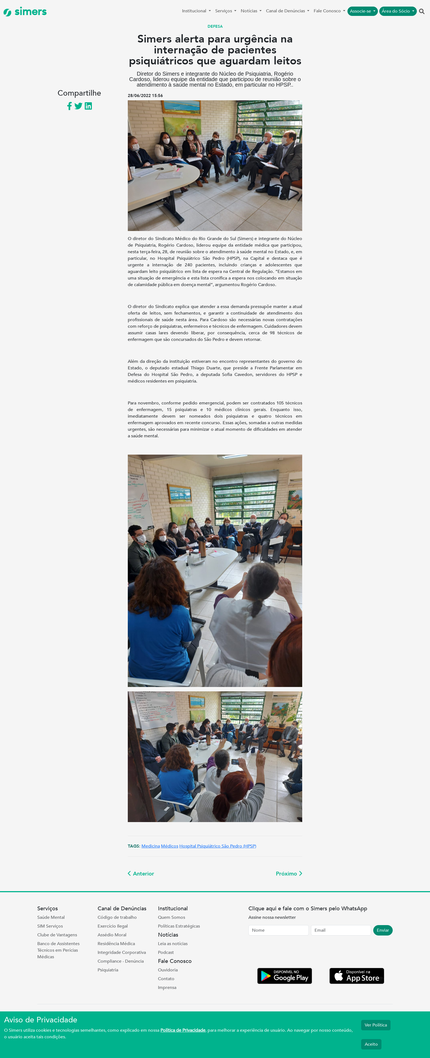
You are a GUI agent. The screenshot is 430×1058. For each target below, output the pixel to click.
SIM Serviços (50, 926)
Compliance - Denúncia (121, 961)
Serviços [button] (224, 11)
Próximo (289, 873)
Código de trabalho (117, 917)
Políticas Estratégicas (179, 926)
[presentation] (290, 952)
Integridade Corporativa (122, 952)
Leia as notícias (173, 944)
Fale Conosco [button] (328, 11)
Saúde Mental (51, 917)
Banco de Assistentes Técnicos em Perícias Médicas (58, 950)
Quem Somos (171, 917)
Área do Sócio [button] (396, 11)
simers (25, 11)
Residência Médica (116, 944)
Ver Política (376, 1025)
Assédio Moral (112, 935)
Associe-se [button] (361, 11)
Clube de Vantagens (57, 935)
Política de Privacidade (182, 1030)
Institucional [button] (194, 11)
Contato (166, 979)
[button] (422, 11)
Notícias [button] (249, 11)
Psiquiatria (108, 970)
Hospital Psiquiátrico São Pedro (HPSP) (217, 846)
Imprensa (167, 988)
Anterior (141, 873)
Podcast (166, 952)
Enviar (383, 930)
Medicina (151, 846)
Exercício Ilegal (113, 926)
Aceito (371, 1044)
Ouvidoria (168, 970)
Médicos (169, 846)
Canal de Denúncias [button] (286, 11)
